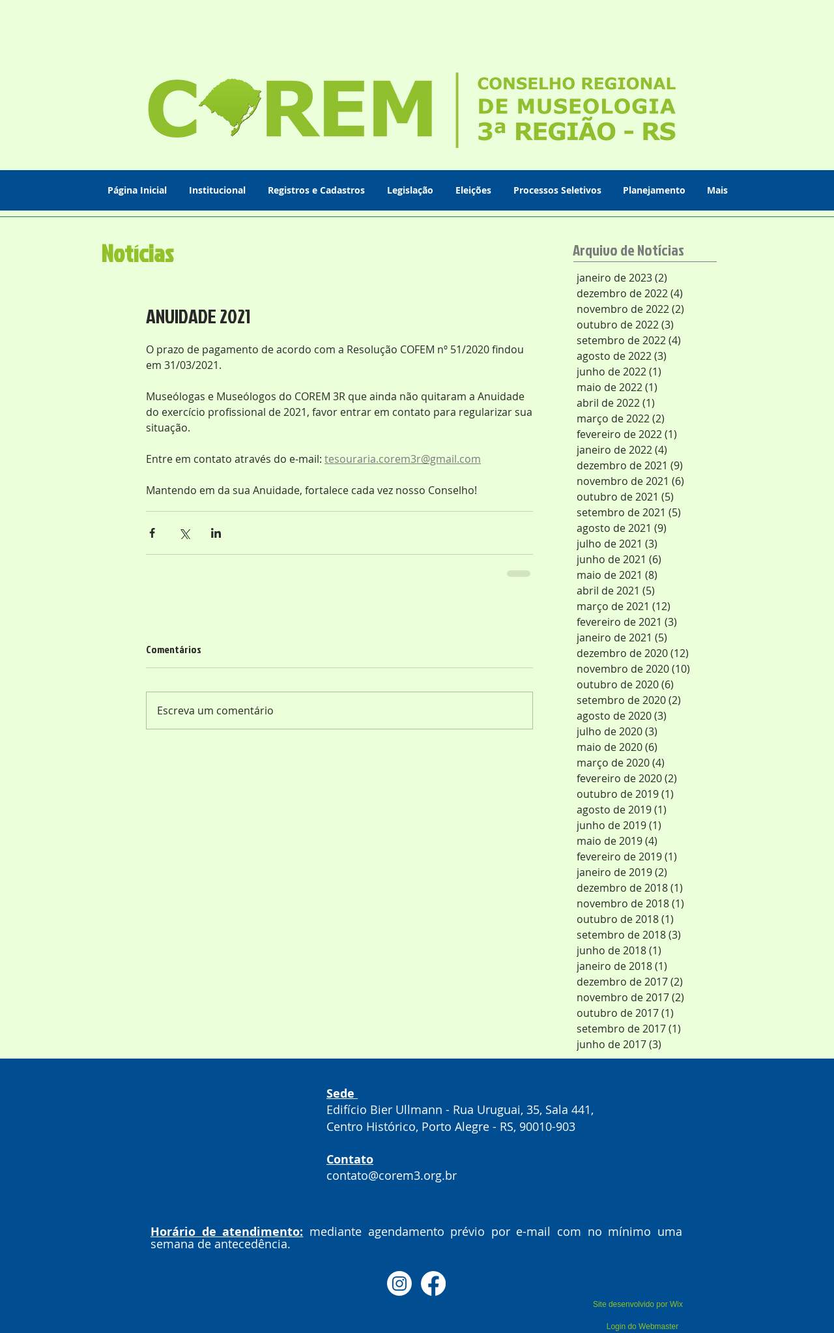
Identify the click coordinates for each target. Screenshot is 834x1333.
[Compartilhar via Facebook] (152, 533)
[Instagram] (399, 1283)
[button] (218, 190)
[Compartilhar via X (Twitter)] (184, 533)
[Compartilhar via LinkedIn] (216, 533)
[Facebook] (433, 1283)
